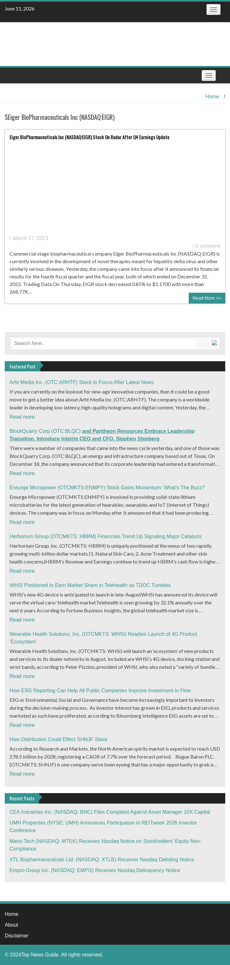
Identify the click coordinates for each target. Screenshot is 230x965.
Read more (22, 417)
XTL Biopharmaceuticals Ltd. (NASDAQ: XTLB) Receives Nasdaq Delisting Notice (102, 859)
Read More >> (207, 298)
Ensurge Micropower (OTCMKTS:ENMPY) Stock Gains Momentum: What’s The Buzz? (107, 487)
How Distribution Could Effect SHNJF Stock (58, 739)
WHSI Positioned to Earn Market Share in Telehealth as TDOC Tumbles (90, 585)
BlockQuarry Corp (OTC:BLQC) (102, 434)
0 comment (206, 246)
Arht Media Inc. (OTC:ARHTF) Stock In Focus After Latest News (82, 382)
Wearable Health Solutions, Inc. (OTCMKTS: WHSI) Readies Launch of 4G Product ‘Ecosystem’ (103, 637)
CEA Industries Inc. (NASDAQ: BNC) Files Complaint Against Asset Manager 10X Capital (110, 812)
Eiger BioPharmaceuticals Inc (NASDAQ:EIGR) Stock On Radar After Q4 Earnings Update (89, 137)
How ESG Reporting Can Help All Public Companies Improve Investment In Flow (100, 690)
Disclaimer (17, 935)
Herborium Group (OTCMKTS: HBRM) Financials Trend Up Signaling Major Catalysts (106, 536)
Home (212, 96)
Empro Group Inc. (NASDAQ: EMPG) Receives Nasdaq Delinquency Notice (95, 870)
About (11, 925)
